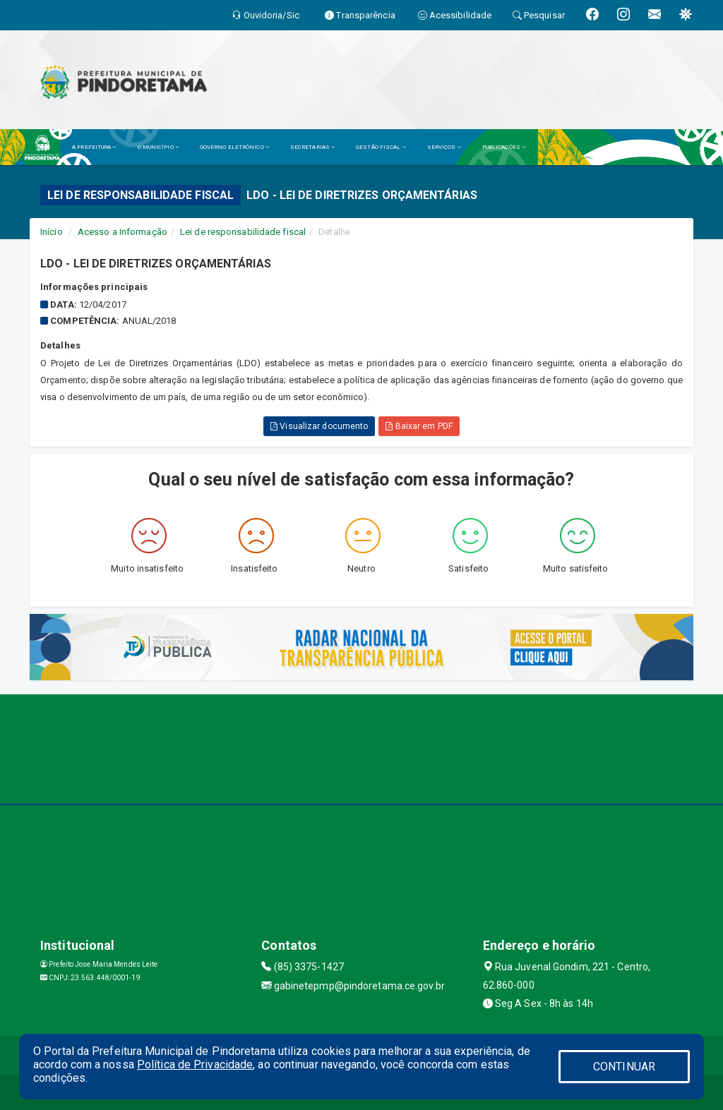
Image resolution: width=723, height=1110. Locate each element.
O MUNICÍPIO (158, 147)
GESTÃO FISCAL (381, 147)
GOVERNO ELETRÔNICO (234, 147)
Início (51, 232)
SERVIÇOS (444, 147)
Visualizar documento (319, 426)
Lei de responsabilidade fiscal (243, 232)
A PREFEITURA (94, 147)
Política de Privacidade (195, 1064)
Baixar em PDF (419, 426)
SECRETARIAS (312, 147)
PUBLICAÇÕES (503, 147)
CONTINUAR (624, 1066)
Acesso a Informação (122, 232)
